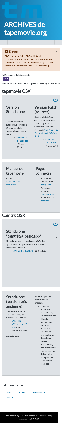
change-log (46, 184)
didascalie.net (44, 415)
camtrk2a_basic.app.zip (22, 250)
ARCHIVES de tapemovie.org (25, 28)
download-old (47, 194)
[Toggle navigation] (4, 42)
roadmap (45, 200)
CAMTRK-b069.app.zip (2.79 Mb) (20, 324)
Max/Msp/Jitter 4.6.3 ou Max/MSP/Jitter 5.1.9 (46, 132)
